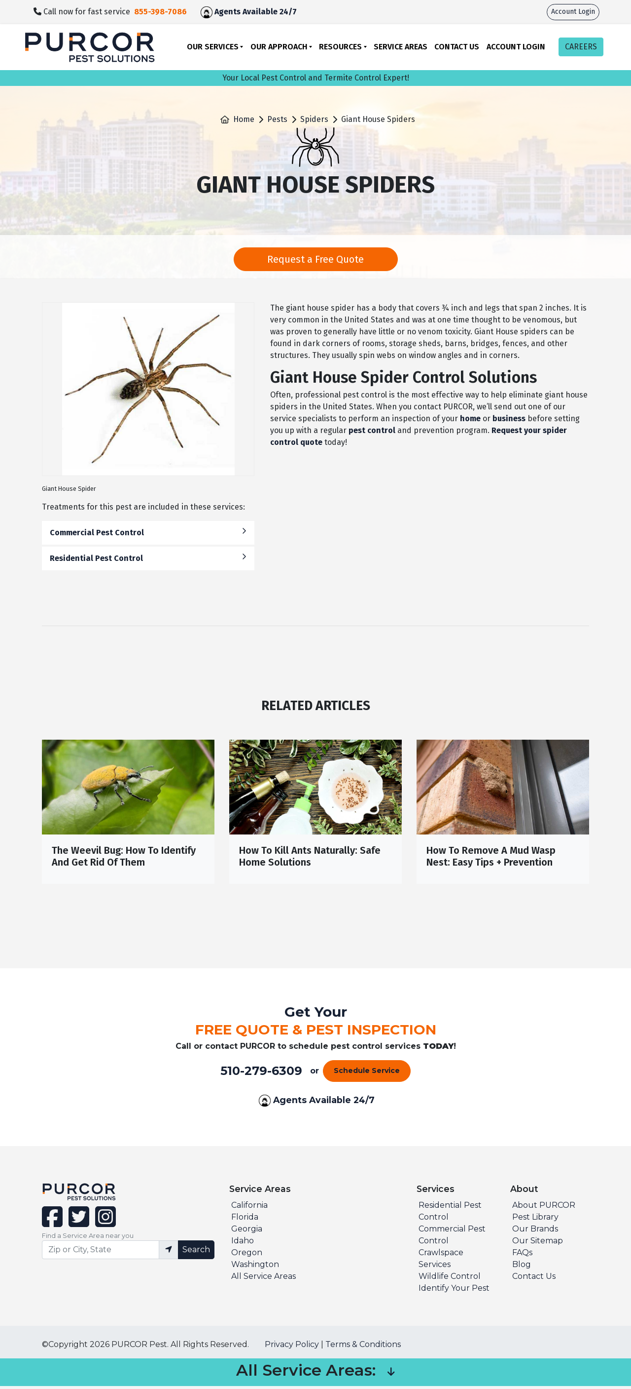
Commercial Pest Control (148, 532)
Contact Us (456, 46)
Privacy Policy (292, 1347)
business (509, 418)
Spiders (314, 119)
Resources (340, 46)
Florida (244, 1220)
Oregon (246, 1255)
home (470, 418)
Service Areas (400, 46)
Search (196, 1252)
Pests (277, 119)
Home (243, 119)
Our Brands (535, 1231)
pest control (372, 430)
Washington (255, 1267)
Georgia (246, 1231)
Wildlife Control (450, 1279)
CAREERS (581, 46)
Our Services (213, 46)
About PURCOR (543, 1208)
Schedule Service (367, 1073)
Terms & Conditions (363, 1347)
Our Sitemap (537, 1243)
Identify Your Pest (454, 1291)
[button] (390, 1375)
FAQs (522, 1255)
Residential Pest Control (148, 558)
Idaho (242, 1243)
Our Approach (279, 46)
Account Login (573, 11)
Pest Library (535, 1220)
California (249, 1208)
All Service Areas (263, 1279)
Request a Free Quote (315, 259)
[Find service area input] (100, 1252)
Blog (521, 1267)
